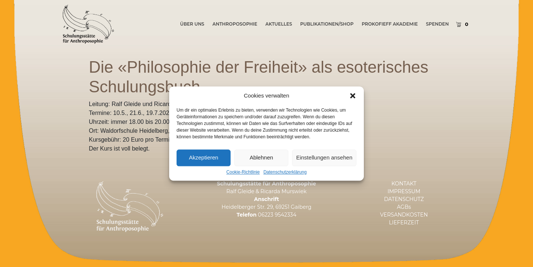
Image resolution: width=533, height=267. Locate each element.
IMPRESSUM (404, 191)
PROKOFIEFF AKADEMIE (390, 24)
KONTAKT (403, 183)
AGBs (404, 207)
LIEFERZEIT (404, 222)
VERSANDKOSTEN (404, 214)
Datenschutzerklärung (285, 183)
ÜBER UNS (192, 24)
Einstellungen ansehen (324, 168)
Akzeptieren (203, 168)
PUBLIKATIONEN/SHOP (326, 24)
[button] (352, 106)
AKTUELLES (278, 24)
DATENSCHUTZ (404, 199)
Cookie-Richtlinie (243, 183)
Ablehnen (261, 168)
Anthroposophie (234, 24)
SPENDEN (437, 24)
